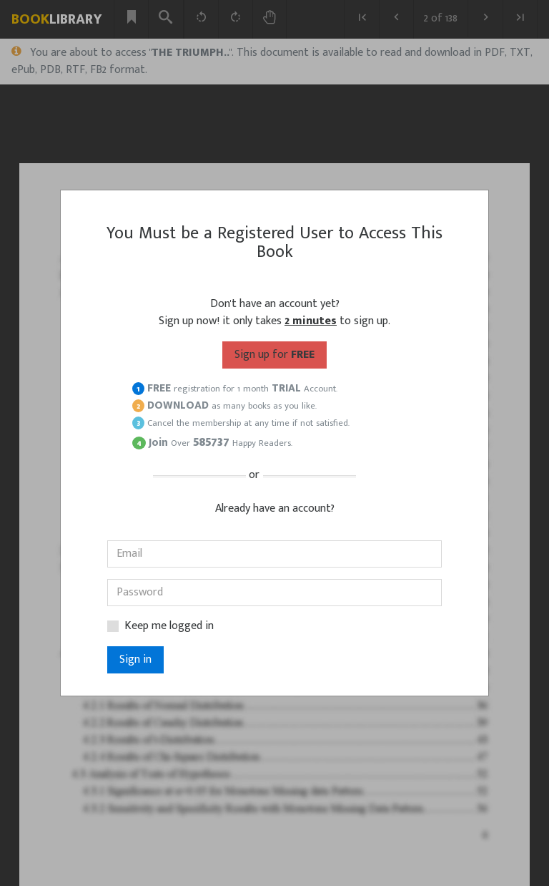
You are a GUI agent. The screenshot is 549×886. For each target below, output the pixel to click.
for (274, 354)
